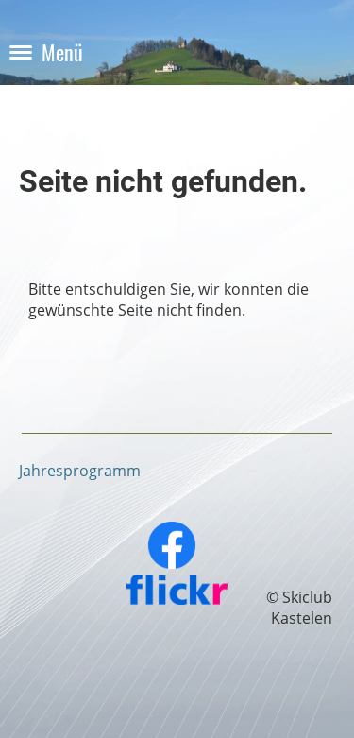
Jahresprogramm (80, 470)
